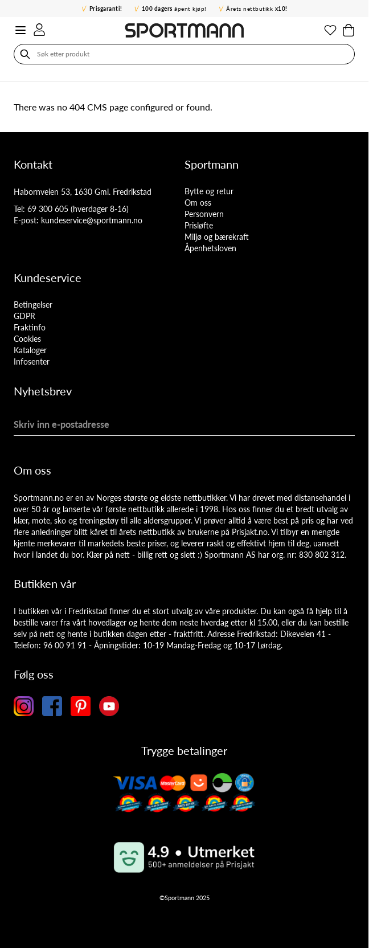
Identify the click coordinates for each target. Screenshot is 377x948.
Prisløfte (199, 225)
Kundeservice (47, 277)
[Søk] (25, 54)
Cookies (27, 339)
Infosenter (32, 361)
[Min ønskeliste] (330, 30)
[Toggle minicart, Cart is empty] (348, 30)
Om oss (198, 202)
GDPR (24, 316)
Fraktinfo (30, 327)
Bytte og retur (209, 191)
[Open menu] (20, 30)
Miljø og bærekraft (217, 237)
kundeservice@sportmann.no (91, 220)
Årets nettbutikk (257, 8)
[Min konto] (39, 29)
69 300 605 (47, 209)
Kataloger (30, 350)
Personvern (204, 214)
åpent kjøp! (174, 8)
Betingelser (33, 304)
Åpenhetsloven (210, 248)
